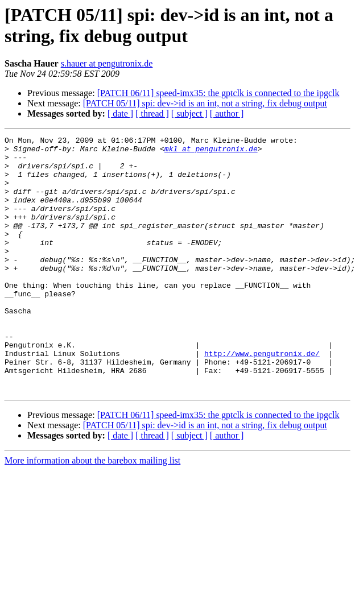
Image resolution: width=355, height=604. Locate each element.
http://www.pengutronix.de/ (262, 397)
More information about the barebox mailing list (92, 511)
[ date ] (120, 113)
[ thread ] (152, 113)
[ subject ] (189, 113)
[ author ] (227, 113)
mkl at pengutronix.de (211, 152)
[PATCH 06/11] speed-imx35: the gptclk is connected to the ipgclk (218, 93)
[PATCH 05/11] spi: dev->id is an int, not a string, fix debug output (205, 103)
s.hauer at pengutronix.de (107, 63)
